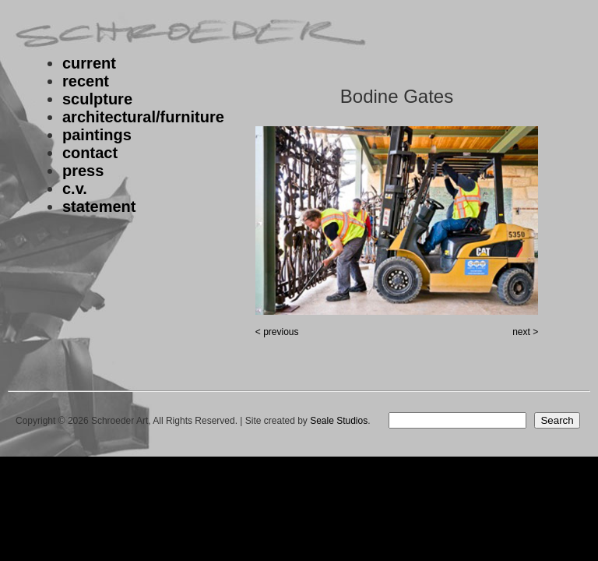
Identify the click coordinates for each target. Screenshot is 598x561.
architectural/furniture (143, 116)
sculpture (97, 99)
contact (90, 152)
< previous (277, 331)
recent (85, 81)
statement (98, 206)
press (83, 170)
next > (525, 331)
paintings (97, 134)
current (89, 63)
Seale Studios (339, 420)
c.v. (74, 188)
